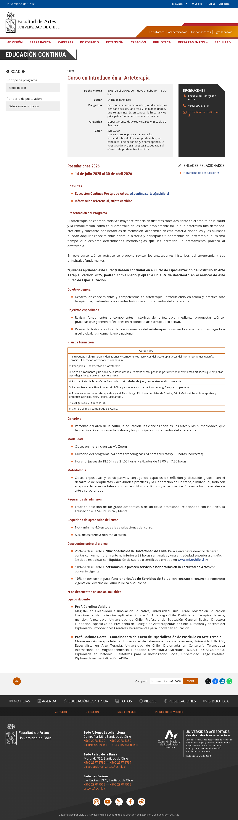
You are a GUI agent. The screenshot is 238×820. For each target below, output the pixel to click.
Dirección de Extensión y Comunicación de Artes (153, 814)
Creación (138, 42)
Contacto (60, 711)
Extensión (114, 42)
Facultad (222, 42)
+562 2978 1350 (121, 740)
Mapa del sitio (127, 711)
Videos (148, 700)
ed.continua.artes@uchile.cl (204, 113)
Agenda (47, 700)
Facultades (178, 3)
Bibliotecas (225, 3)
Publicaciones (180, 700)
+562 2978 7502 (121, 784)
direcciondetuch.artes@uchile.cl (105, 766)
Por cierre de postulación (24, 99)
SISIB (81, 814)
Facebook (215, 681)
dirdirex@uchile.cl (96, 744)
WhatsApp (229, 681)
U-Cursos (197, 3)
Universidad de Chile (102, 814)
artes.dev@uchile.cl (125, 744)
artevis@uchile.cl (95, 788)
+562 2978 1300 (94, 740)
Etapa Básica (41, 42)
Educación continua (36, 54)
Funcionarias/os (201, 32)
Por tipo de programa (22, 80)
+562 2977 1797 (121, 762)
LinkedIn (222, 681)
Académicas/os (177, 32)
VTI (88, 814)
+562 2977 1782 (94, 762)
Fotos (124, 700)
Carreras (66, 42)
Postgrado (90, 42)
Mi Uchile (210, 3)
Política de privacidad (169, 711)
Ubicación (92, 711)
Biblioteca (161, 42)
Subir (17, 681)
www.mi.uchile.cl (191, 559)
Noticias (19, 700)
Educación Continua (86, 700)
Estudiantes (157, 32)
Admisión (16, 42)
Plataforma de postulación (200, 172)
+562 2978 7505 (94, 784)
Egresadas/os (223, 32)
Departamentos (191, 42)
